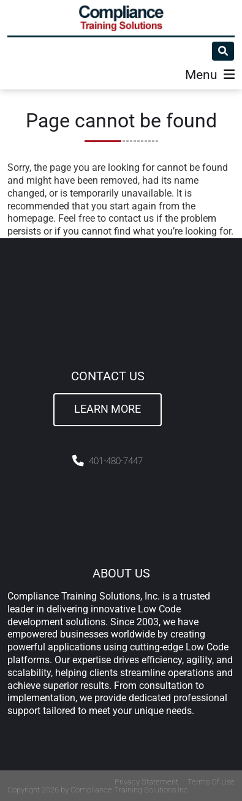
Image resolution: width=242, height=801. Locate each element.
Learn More (107, 409)
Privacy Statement (146, 782)
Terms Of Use (211, 782)
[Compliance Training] (121, 17)
